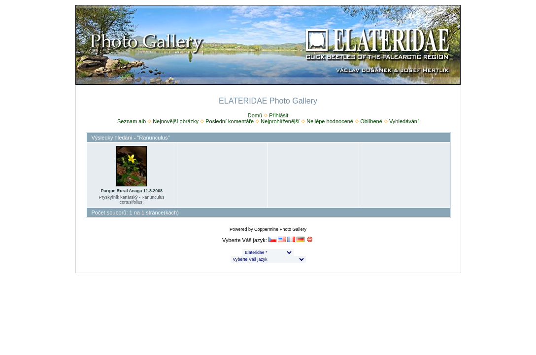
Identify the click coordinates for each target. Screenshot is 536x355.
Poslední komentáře (229, 121)
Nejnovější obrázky (176, 121)
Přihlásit (278, 115)
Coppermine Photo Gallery (280, 229)
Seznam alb (131, 121)
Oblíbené (371, 121)
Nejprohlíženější (280, 121)
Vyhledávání (404, 121)
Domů (255, 115)
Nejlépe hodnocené (329, 121)
